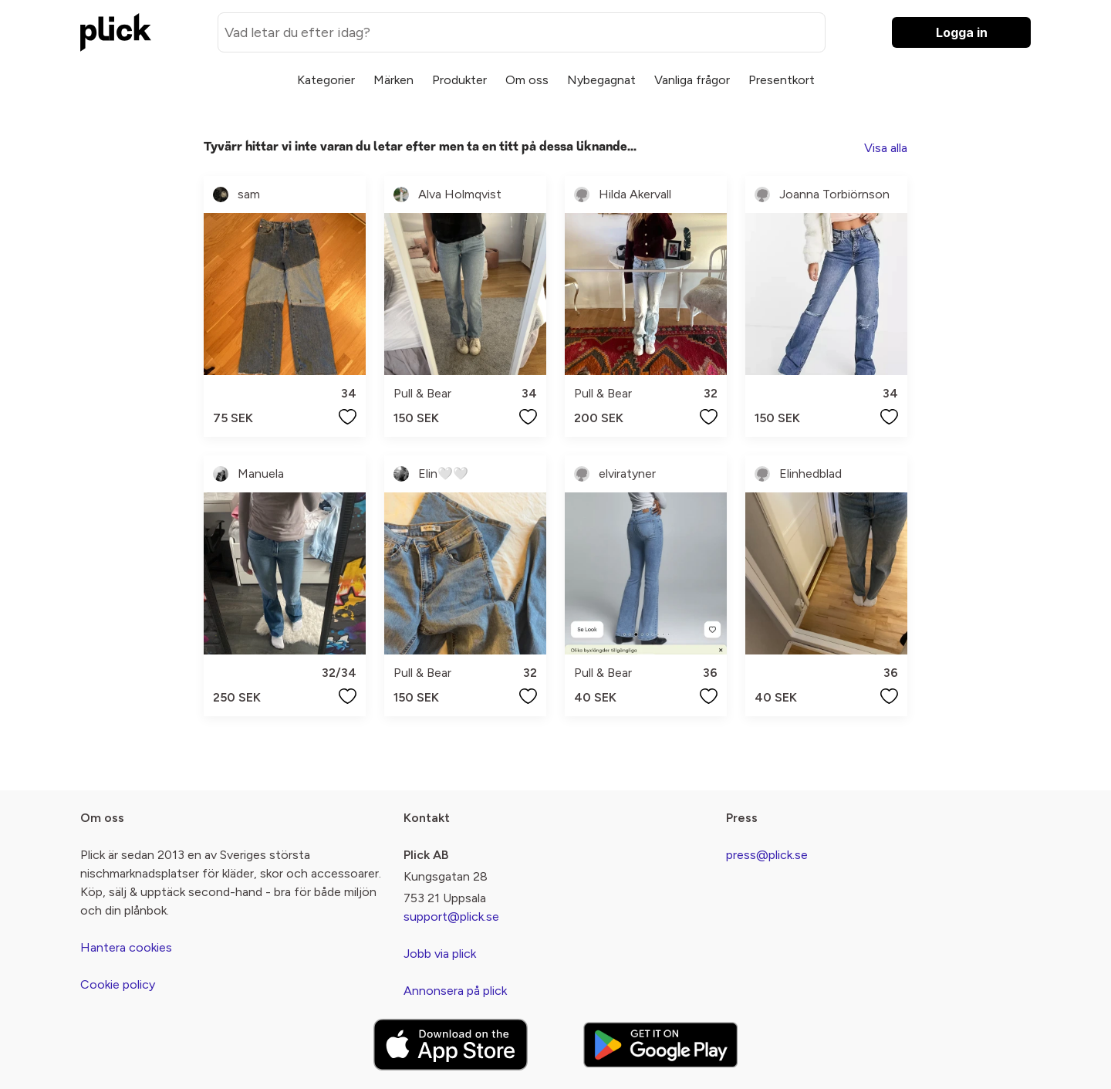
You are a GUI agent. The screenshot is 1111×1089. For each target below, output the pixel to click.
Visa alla (885, 147)
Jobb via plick (440, 953)
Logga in (962, 32)
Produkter (459, 80)
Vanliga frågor (692, 80)
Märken (393, 80)
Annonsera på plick (455, 990)
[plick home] (115, 32)
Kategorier (326, 80)
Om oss (527, 80)
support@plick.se (451, 916)
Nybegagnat (601, 80)
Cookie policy (117, 984)
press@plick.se (767, 854)
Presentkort (781, 80)
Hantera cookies (126, 947)
